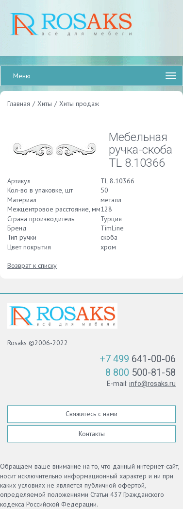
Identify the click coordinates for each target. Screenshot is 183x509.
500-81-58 (140, 372)
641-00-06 (138, 359)
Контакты (92, 433)
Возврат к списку (32, 265)
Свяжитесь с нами (91, 413)
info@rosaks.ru (152, 383)
